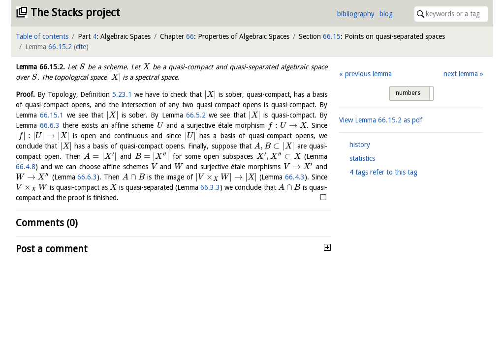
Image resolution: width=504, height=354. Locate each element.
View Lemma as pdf (380, 120)
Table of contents (42, 36)
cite (81, 47)
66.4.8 (25, 167)
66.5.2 (196, 115)
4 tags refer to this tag (383, 172)
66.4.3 (295, 177)
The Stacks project (75, 12)
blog (386, 14)
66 (190, 36)
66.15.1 (51, 115)
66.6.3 (50, 125)
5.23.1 (122, 94)
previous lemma (368, 74)
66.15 (332, 36)
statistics (362, 158)
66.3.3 (210, 187)
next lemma (460, 74)
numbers (408, 92)
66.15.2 (60, 47)
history (359, 144)
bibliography (356, 14)
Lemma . (40, 67)
